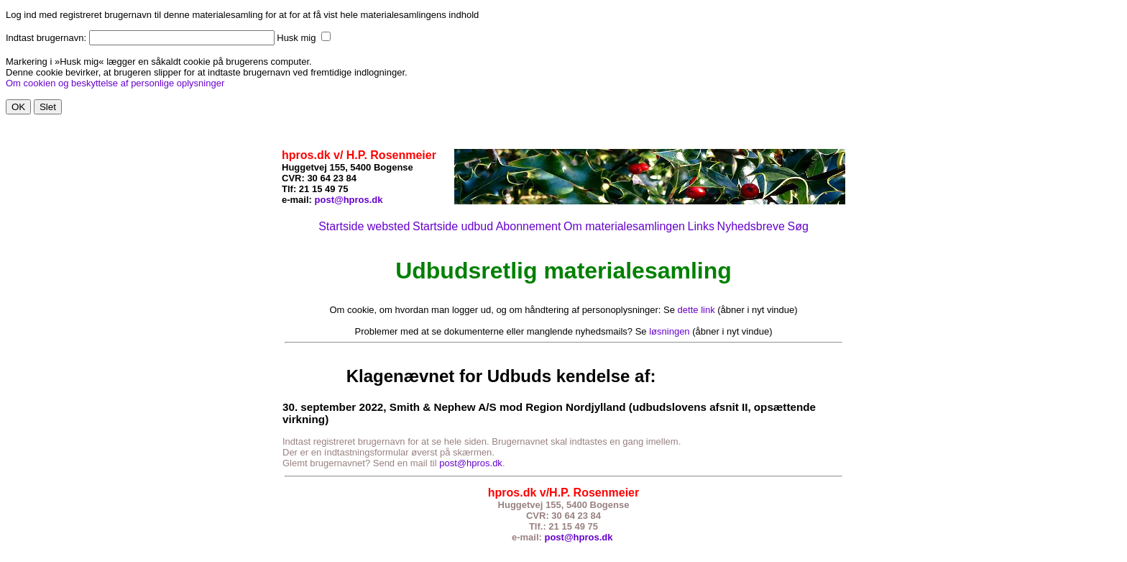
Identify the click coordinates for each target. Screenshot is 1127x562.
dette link (696, 309)
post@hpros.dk (349, 199)
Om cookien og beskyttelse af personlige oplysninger (115, 83)
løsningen (669, 331)
